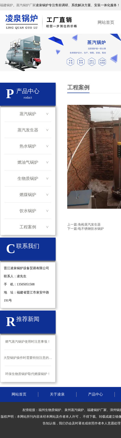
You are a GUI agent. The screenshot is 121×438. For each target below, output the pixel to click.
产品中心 (95, 394)
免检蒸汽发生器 (89, 224)
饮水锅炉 (27, 210)
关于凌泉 (57, 394)
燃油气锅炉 (27, 162)
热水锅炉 (27, 146)
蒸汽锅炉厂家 (26, 5)
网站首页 (106, 22)
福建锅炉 (6, 5)
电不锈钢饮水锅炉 (91, 228)
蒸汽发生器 (27, 130)
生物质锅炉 (27, 178)
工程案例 (27, 227)
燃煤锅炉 (27, 194)
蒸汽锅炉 (27, 114)
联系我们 (27, 246)
